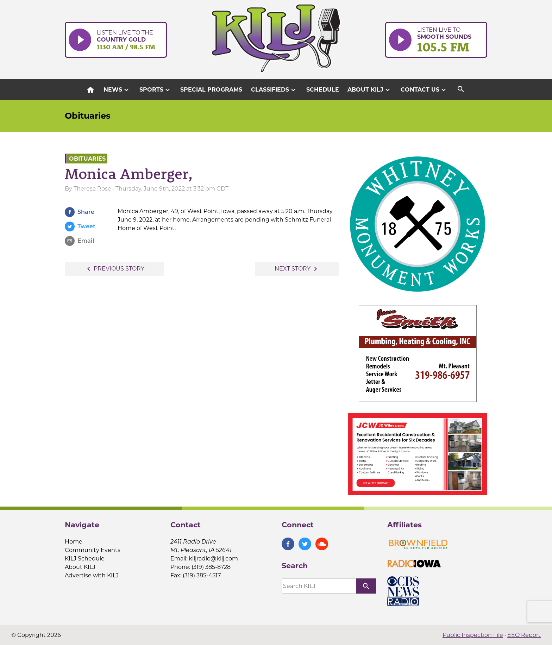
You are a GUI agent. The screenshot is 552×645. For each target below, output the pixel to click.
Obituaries (88, 116)
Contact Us (424, 90)
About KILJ (369, 90)
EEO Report (524, 635)
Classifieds (274, 90)
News (117, 90)
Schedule (322, 89)
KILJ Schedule (85, 558)
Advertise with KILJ (92, 575)
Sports (155, 90)
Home (73, 541)
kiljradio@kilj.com (213, 558)
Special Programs (211, 89)
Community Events (92, 550)
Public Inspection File (473, 635)
